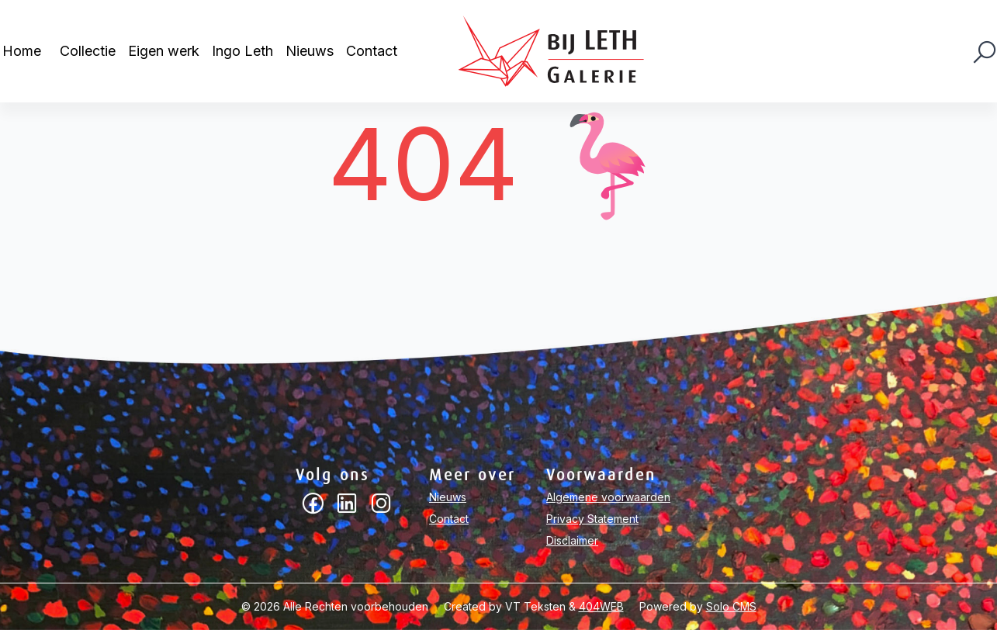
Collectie (88, 51)
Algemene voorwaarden (608, 497)
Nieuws (310, 51)
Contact (371, 51)
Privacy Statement (592, 518)
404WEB (601, 606)
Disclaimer (572, 540)
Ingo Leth (242, 51)
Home (21, 51)
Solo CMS (731, 606)
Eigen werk (163, 51)
